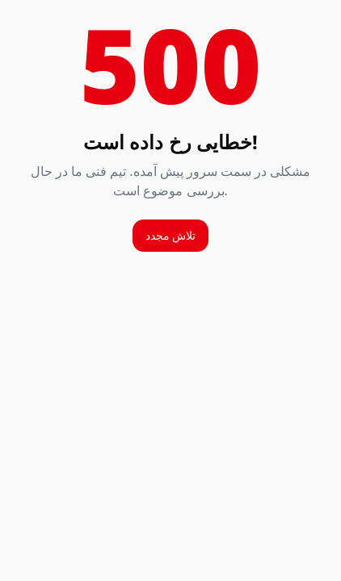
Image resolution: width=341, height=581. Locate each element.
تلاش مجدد (170, 235)
